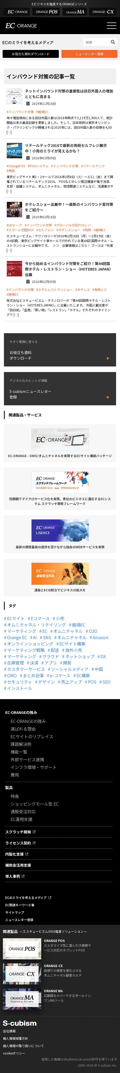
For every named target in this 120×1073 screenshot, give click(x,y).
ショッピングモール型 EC (35, 804)
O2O (93, 631)
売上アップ (71, 682)
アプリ (50, 662)
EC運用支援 (21, 819)
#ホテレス (82, 289)
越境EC (78, 624)
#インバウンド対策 (20, 111)
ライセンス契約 (18, 843)
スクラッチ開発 (18, 831)
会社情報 (9, 1031)
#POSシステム (38, 166)
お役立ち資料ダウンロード (31, 54)
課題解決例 (21, 744)
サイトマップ (14, 912)
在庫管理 (15, 662)
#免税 (11, 170)
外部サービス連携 (27, 759)
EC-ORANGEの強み (21, 712)
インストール (19, 688)
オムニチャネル (68, 631)
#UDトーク (14, 225)
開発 (67, 662)
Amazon (100, 637)
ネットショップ (80, 656)
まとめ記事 (33, 675)
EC (44, 631)
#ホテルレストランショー (54, 289)
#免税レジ (99, 289)
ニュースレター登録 (89, 54)
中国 (99, 669)
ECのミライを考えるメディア (26, 897)
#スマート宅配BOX (20, 229)
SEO (106, 682)
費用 (15, 775)
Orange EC (17, 637)
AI (35, 637)
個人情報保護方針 (15, 1038)
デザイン (46, 682)
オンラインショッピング (30, 643)
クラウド (50, 656)
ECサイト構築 (72, 643)
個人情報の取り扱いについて (23, 1045)
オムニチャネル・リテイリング (36, 624)
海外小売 (73, 650)
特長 (15, 796)
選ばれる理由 (23, 729)
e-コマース (60, 675)
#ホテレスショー (68, 229)
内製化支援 (14, 854)
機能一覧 (19, 752)
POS (92, 682)
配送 (55, 650)
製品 (9, 787)
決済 (34, 662)
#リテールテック (93, 166)
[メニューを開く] (111, 25)
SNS (47, 637)
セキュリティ (19, 682)
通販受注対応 (23, 811)
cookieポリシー (14, 1053)
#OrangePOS (16, 166)
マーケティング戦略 (26, 650)
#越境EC (42, 111)
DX (103, 656)
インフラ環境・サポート (34, 767)
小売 (60, 618)
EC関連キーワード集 (19, 905)
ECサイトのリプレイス (32, 736)
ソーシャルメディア (69, 669)
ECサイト (16, 618)
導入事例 (12, 876)
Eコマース (40, 618)
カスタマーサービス (26, 669)
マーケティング (21, 631)
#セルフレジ (45, 229)
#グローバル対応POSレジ (72, 225)
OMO (12, 675)
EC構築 (83, 675)
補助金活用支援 (18, 865)
